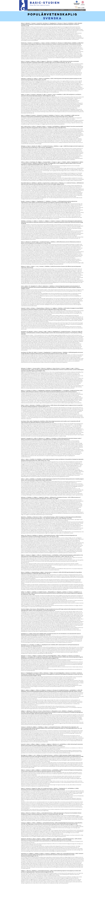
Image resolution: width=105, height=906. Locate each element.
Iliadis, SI (50, 331)
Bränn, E (36, 331)
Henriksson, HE (24, 331)
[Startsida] (32, 10)
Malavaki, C (31, 331)
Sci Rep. (58, 184)
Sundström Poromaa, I (66, 331)
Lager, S (45, 331)
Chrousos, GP (74, 331)
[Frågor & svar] (41, 10)
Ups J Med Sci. (49, 147)
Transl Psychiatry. (74, 332)
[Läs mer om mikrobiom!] (53, 10)
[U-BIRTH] (62, 10)
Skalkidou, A (24, 332)
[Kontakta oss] (71, 10)
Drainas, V (41, 331)
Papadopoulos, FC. (56, 331)
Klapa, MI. (80, 331)
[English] (82, 10)
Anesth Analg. (62, 309)
